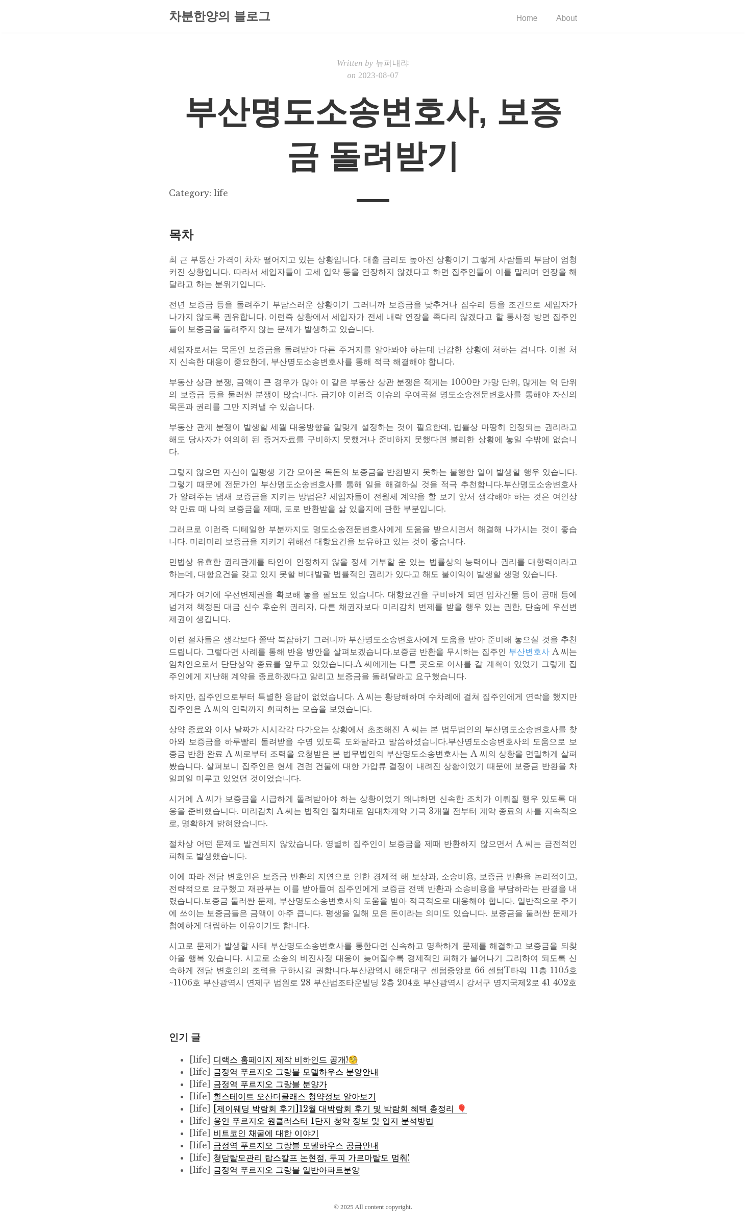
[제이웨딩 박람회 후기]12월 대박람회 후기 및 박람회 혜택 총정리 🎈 (340, 1108)
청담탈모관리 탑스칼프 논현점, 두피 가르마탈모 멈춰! (311, 1157)
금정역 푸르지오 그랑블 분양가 (270, 1084)
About (566, 18)
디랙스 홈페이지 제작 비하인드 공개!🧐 (285, 1059)
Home (526, 18)
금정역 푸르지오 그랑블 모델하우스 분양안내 (296, 1072)
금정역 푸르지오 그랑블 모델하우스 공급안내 (296, 1145)
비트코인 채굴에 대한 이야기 (266, 1133)
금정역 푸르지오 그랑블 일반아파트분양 (286, 1170)
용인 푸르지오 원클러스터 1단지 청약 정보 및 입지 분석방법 (323, 1121)
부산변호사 (529, 651)
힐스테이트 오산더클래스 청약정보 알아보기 (294, 1096)
